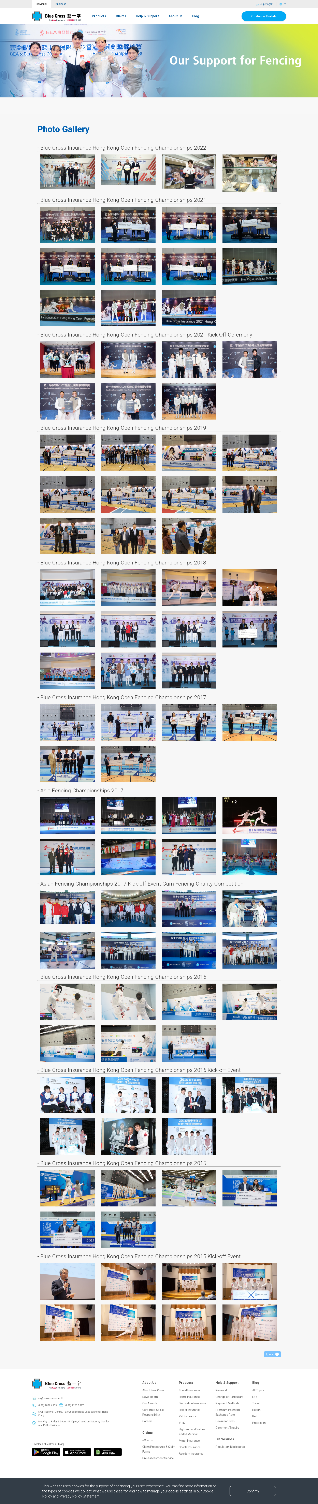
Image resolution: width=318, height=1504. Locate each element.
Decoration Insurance (192, 1395)
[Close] (253, 1491)
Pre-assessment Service (158, 1450)
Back (272, 1346)
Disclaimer (38, 1477)
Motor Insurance (189, 1432)
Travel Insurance (189, 1382)
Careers (147, 1413)
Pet (254, 1408)
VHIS (182, 1414)
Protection (259, 1414)
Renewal (221, 1382)
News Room (150, 1388)
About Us (176, 8)
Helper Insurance (189, 1401)
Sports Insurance (190, 1439)
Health (256, 1401)
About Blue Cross (153, 1382)
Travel (256, 1395)
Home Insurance (189, 1388)
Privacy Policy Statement (79, 1496)
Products (99, 8)
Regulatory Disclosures (230, 1438)
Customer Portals (263, 8)
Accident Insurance (191, 1445)
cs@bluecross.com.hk (51, 1390)
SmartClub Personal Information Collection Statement (190, 1477)
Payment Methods (227, 1395)
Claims (121, 8)
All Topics (258, 1382)
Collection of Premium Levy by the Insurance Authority (77, 1477)
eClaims (147, 1432)
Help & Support (147, 8)
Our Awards (150, 1395)
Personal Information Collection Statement (134, 1477)
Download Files (225, 1413)
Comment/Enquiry (227, 1419)
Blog (195, 8)
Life (254, 1388)
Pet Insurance (188, 1408)
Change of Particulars (229, 1388)
